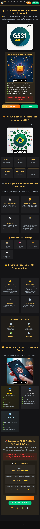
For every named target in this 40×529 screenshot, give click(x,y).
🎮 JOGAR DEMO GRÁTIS (29, 106)
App (11, 1)
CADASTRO (35, 2)
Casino (21, 1)
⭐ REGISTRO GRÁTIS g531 (11, 106)
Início (5, 1)
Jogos (14, 1)
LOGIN (29, 2)
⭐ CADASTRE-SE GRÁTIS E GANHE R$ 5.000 (20, 498)
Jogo (17, 1)
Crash (24, 1)
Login (8, 1)
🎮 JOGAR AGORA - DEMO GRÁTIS (20, 502)
